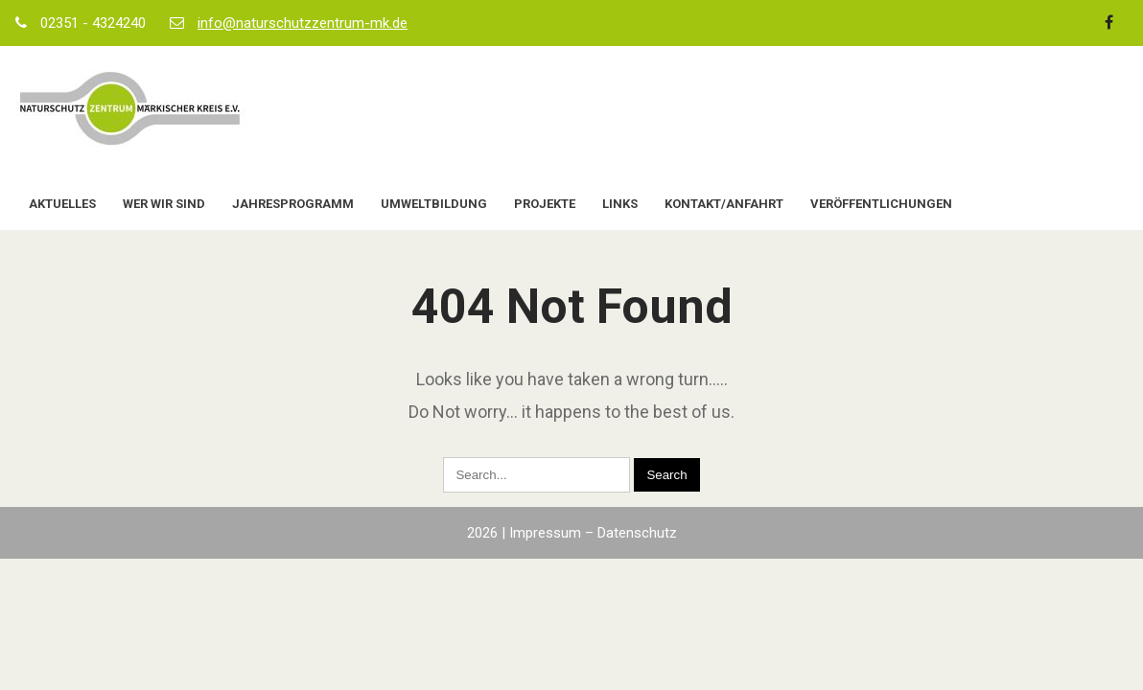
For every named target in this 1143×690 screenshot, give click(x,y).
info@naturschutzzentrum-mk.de (303, 23)
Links (620, 203)
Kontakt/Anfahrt (724, 203)
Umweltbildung (434, 203)
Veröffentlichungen (881, 203)
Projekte (544, 203)
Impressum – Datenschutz (593, 532)
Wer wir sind (164, 203)
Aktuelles (62, 203)
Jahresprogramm (293, 203)
